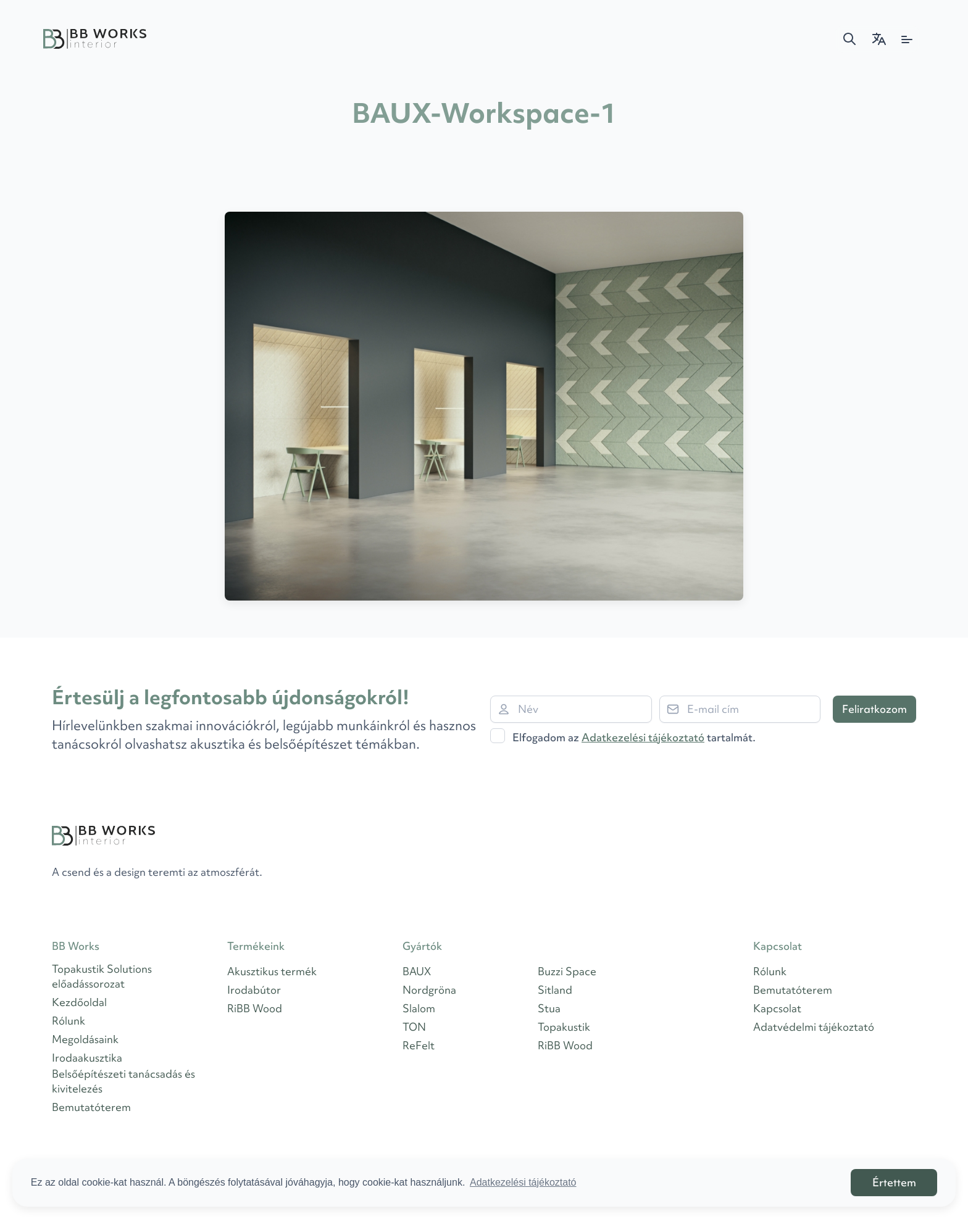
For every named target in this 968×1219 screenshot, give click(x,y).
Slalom (419, 1008)
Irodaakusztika (87, 1058)
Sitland (555, 990)
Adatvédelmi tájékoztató (813, 1027)
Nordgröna (429, 990)
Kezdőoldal (79, 1002)
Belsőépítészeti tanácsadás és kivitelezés (123, 1081)
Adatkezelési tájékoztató (643, 737)
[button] (849, 39)
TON (414, 1027)
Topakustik (564, 1027)
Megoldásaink (85, 1039)
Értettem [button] (894, 1182)
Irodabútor (254, 990)
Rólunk (68, 1020)
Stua (549, 1008)
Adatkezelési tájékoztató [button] (523, 1182)
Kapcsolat (777, 1008)
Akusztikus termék (272, 971)
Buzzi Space (567, 971)
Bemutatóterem (91, 1107)
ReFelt (419, 1045)
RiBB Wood (254, 1008)
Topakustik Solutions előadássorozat (102, 976)
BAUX (417, 971)
